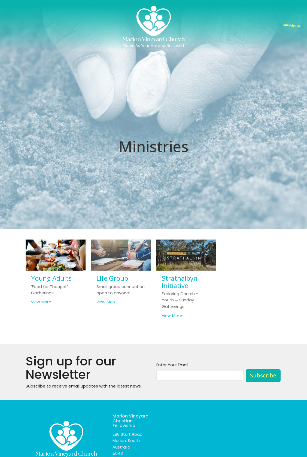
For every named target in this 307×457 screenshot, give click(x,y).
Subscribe (263, 375)
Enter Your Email (172, 365)
